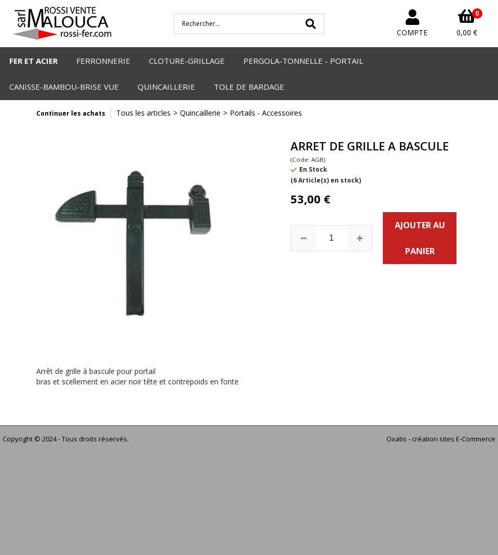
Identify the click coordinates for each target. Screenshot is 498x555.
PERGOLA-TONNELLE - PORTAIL (303, 61)
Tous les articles (143, 113)
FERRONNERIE (103, 61)
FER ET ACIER (33, 61)
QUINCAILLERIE (166, 86)
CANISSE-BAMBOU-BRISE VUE (64, 86)
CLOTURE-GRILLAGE (187, 61)
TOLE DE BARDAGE (249, 86)
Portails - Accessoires (266, 113)
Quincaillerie (200, 113)
